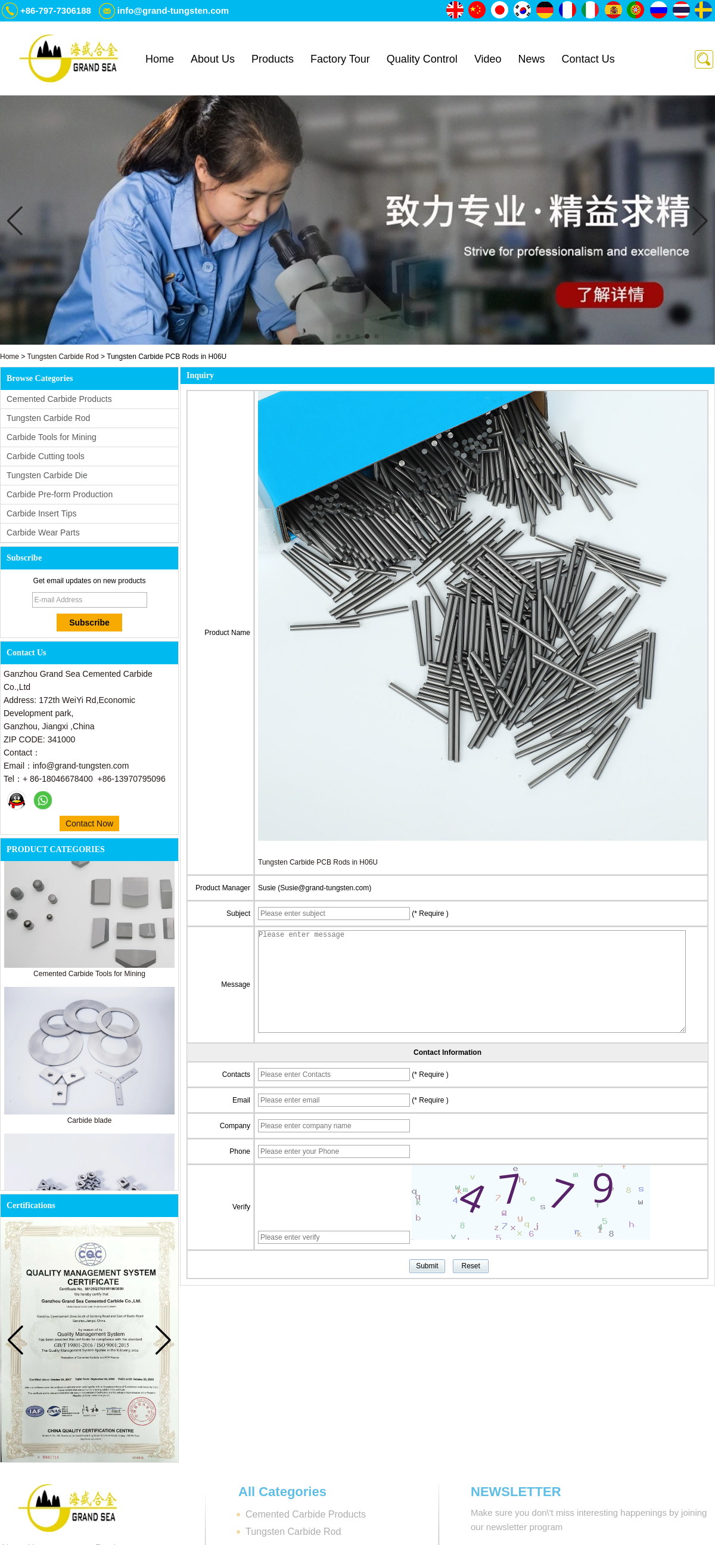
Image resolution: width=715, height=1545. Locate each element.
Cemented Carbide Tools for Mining (89, 976)
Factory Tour (340, 59)
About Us (213, 59)
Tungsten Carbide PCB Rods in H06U (318, 862)
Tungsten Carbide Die (47, 475)
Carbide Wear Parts (43, 532)
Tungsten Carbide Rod (62, 356)
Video (488, 59)
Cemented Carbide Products (59, 399)
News (531, 59)
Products (272, 59)
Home (159, 59)
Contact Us (588, 59)
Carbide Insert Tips (42, 513)
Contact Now (89, 823)
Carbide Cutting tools (46, 456)
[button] (338, 336)
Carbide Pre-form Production (60, 494)
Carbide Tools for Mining (52, 437)
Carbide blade (89, 1123)
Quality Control (422, 59)
